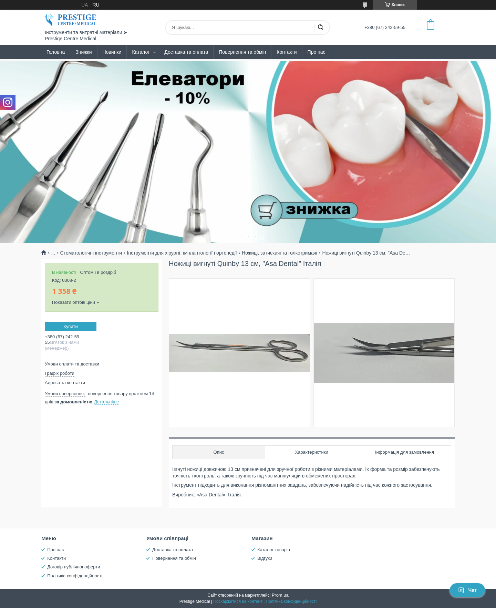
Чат (467, 590)
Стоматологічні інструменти (91, 253)
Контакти (287, 52)
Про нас (317, 52)
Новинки (112, 52)
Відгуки (264, 558)
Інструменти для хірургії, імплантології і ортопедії (182, 253)
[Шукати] (320, 27)
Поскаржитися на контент (237, 601)
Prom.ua (280, 595)
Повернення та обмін (242, 52)
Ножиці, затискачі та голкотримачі (279, 253)
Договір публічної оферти (73, 566)
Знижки (83, 52)
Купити (70, 326)
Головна (55, 52)
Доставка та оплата (186, 52)
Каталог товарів (273, 549)
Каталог (140, 52)
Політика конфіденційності (74, 575)
